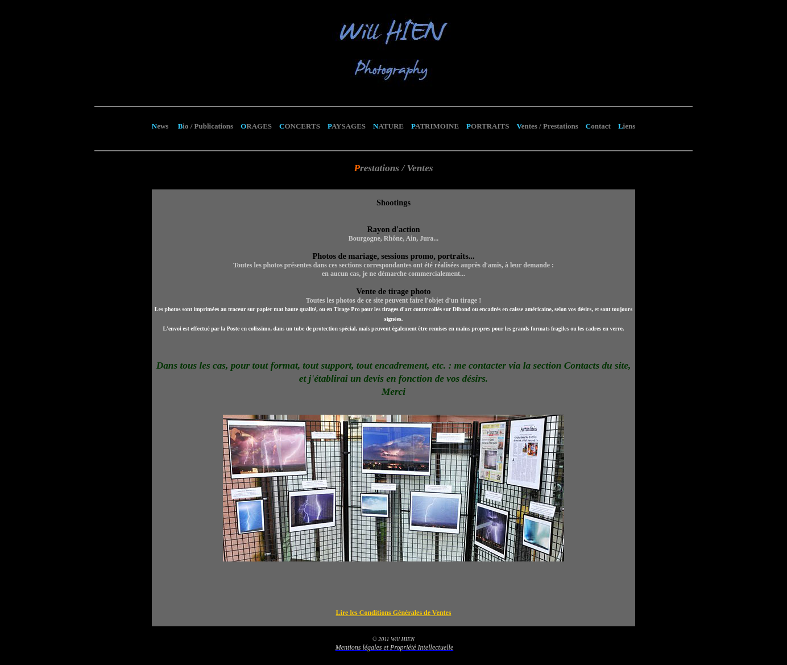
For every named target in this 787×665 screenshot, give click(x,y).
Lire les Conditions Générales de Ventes (394, 613)
